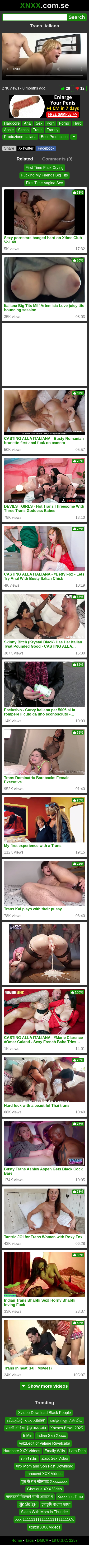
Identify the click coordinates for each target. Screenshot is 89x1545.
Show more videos (44, 1386)
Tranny (52, 130)
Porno (64, 123)
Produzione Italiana (20, 137)
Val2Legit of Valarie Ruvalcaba (44, 1443)
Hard (77, 123)
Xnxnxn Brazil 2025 (66, 1428)
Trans (37, 130)
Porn (51, 123)
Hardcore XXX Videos (21, 1451)
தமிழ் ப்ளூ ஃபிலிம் (66, 1420)
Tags (29, 1540)
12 (79, 88)
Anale (9, 130)
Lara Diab (77, 1451)
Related (25, 158)
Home (16, 1540)
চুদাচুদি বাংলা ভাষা (56, 1504)
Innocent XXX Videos (44, 1474)
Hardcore (12, 123)
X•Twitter (26, 148)
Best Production (54, 137)
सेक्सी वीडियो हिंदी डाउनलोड (26, 1428)
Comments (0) (57, 158)
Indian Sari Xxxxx (51, 1436)
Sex (39, 123)
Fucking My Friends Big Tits (44, 175)
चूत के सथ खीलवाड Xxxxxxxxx (44, 1481)
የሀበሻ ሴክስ (29, 1458)
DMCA (42, 1540)
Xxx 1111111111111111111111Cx (44, 1519)
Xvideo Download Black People (44, 1413)
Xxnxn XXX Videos (44, 1527)
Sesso (23, 130)
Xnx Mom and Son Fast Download (44, 1466)
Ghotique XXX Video (44, 1489)
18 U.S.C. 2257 (65, 1540)
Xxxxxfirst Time (70, 1497)
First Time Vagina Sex (44, 183)
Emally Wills (54, 1451)
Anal (28, 123)
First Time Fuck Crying (44, 168)
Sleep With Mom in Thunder (44, 1512)
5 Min (27, 1436)
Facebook (46, 148)
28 (65, 88)
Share (9, 148)
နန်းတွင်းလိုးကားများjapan (26, 1420)
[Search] (34, 17)
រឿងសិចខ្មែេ (28, 1504)
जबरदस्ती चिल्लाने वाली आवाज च (29, 1497)
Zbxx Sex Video (55, 1458)
